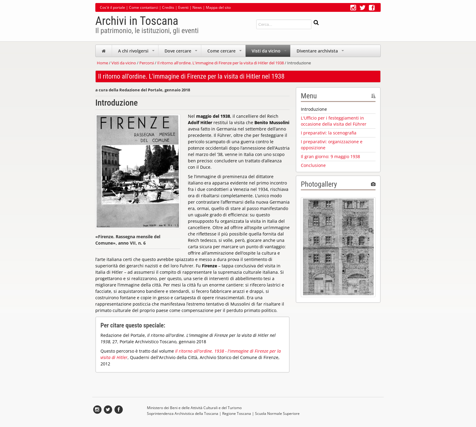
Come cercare (225, 52)
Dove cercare (182, 52)
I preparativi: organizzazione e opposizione (331, 145)
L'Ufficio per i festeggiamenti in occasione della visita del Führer (333, 121)
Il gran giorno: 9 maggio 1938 (330, 156)
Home (102, 63)
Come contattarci (143, 7)
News (197, 7)
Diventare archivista (321, 52)
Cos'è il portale (112, 7)
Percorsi (146, 63)
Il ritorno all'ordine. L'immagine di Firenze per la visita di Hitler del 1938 (220, 63)
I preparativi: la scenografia (328, 133)
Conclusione (313, 165)
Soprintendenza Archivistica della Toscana (182, 413)
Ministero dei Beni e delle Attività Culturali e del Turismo (194, 407)
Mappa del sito (218, 7)
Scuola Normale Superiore (277, 413)
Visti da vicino (270, 52)
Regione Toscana (236, 413)
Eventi (183, 7)
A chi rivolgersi (137, 52)
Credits (168, 7)
